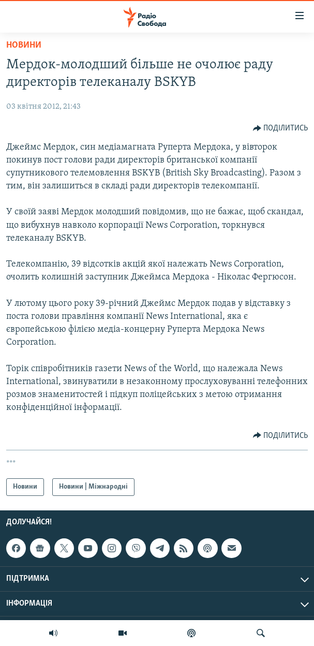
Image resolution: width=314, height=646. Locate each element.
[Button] (280, 128)
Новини (23, 45)
